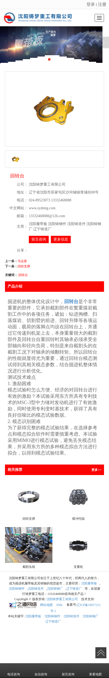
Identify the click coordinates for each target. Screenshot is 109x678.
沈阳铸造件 (36, 588)
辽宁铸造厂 (74, 588)
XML (59, 605)
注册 (102, 4)
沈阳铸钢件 (17, 588)
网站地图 (46, 605)
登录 (90, 4)
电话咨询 (13, 670)
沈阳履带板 (89, 583)
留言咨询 (38, 239)
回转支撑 (24, 266)
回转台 (23, 275)
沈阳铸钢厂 (55, 588)
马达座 (22, 261)
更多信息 (60, 239)
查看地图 (95, 670)
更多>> (96, 470)
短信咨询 (41, 670)
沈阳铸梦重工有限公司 (62, 599)
